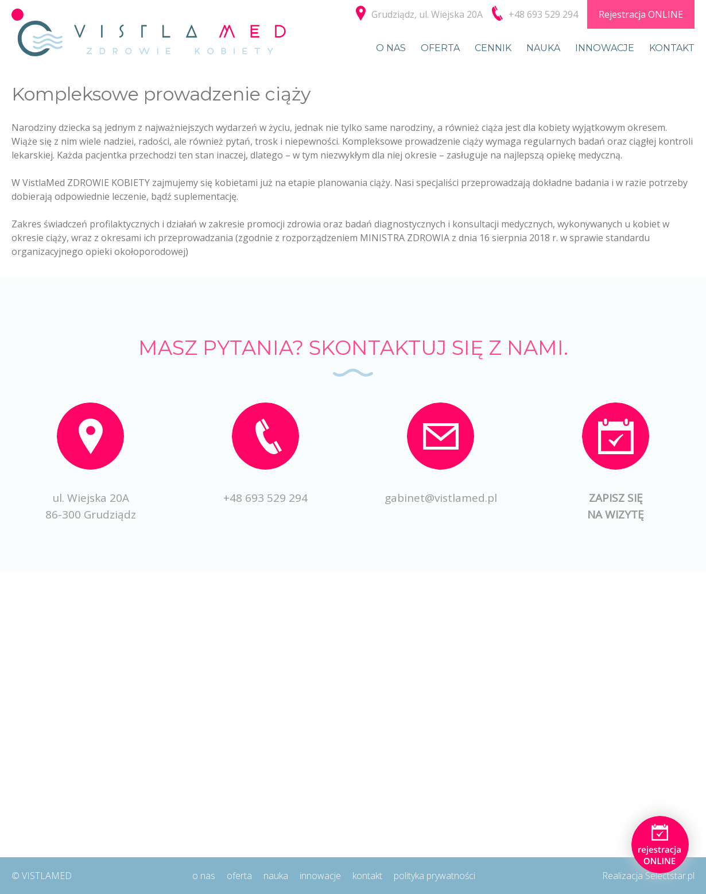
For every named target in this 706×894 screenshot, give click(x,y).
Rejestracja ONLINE (641, 14)
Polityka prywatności (434, 875)
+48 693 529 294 (265, 497)
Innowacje (604, 47)
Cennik (493, 47)
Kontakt (672, 47)
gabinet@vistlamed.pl (441, 497)
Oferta (440, 47)
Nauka (543, 47)
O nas (391, 47)
